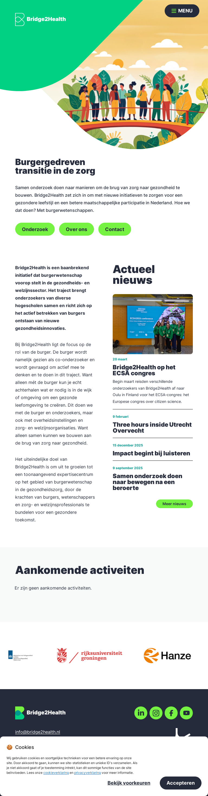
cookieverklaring (56, 773)
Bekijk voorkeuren (129, 783)
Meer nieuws (174, 503)
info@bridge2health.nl (37, 732)
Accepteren (181, 783)
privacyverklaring (87, 773)
